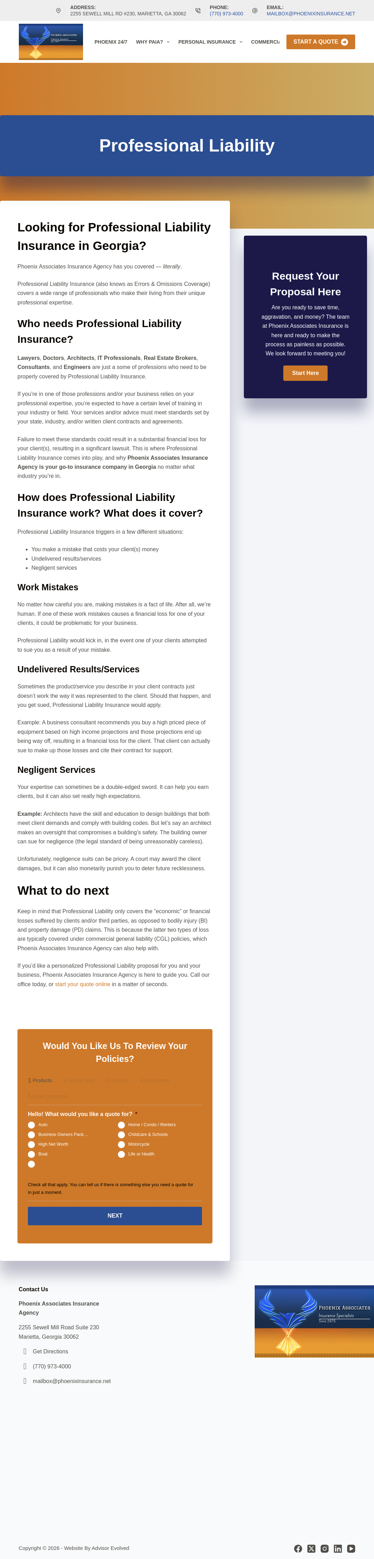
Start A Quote (320, 42)
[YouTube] (351, 1546)
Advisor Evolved (110, 1546)
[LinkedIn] (338, 1546)
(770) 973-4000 (226, 13)
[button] (305, 373)
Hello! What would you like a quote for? (82, 1114)
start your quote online (82, 984)
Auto (42, 1124)
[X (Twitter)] (311, 1546)
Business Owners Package (64, 1134)
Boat (42, 1154)
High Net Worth (53, 1144)
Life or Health (141, 1154)
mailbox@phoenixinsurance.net (311, 13)
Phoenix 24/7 (111, 42)
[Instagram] (325, 1546)
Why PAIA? (154, 42)
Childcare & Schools (148, 1134)
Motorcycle (139, 1144)
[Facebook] (298, 1546)
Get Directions (50, 1349)
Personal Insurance (211, 42)
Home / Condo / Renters (152, 1124)
